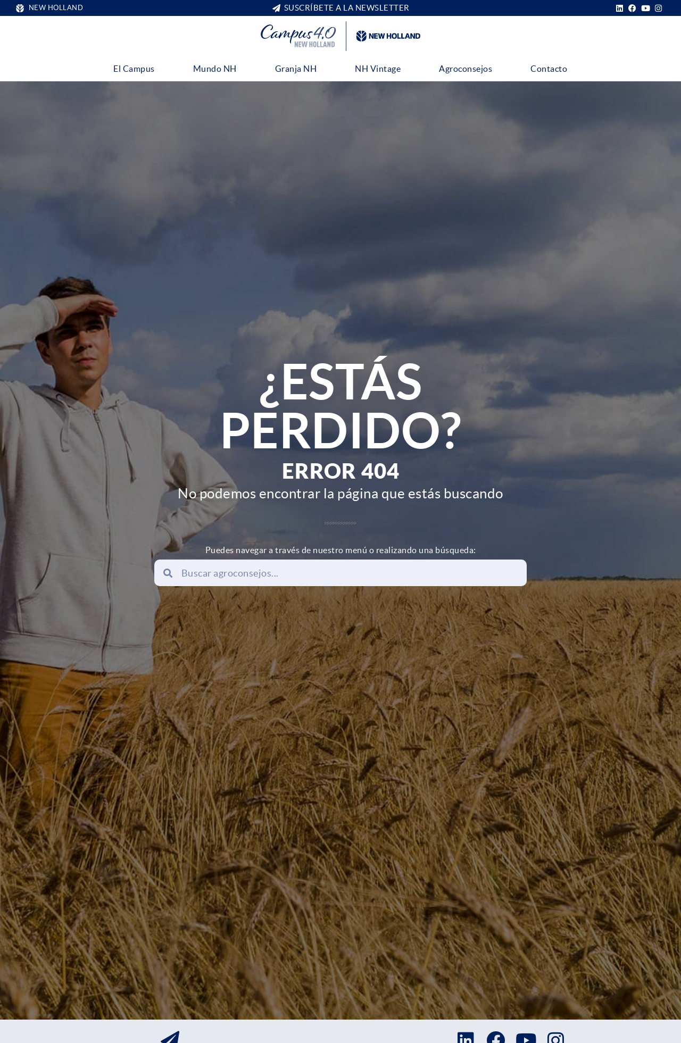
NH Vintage (378, 68)
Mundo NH (215, 68)
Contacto (548, 68)
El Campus (134, 68)
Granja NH (296, 68)
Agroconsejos (465, 68)
